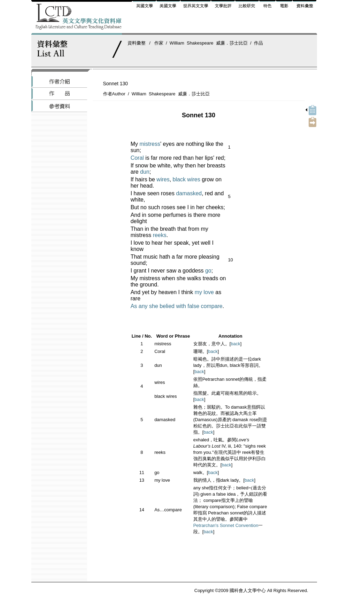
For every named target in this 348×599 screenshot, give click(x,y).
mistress (149, 144)
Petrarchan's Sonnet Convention (225, 525)
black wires (186, 179)
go (208, 271)
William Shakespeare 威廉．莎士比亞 (209, 43)
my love (204, 292)
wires (162, 179)
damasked (189, 193)
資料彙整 (136, 43)
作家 (158, 43)
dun (144, 172)
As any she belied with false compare (177, 306)
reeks (160, 235)
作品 (258, 43)
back (235, 343)
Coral (137, 158)
